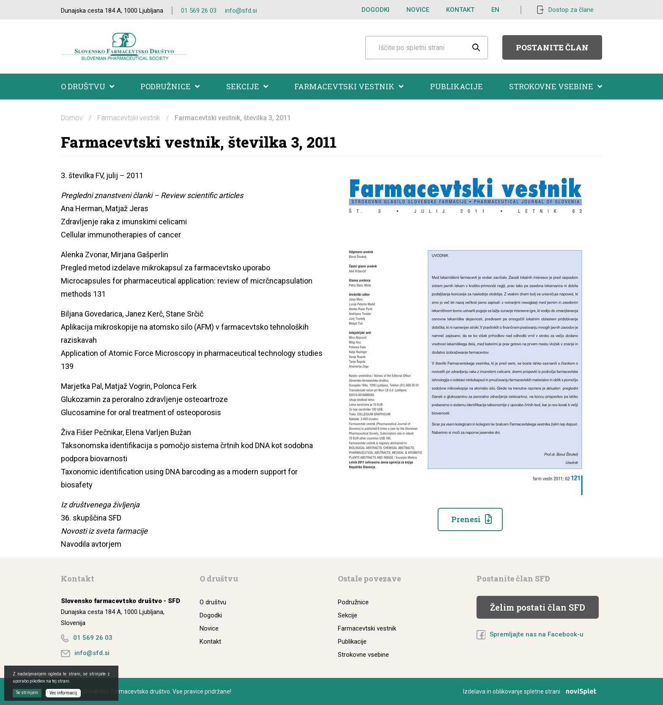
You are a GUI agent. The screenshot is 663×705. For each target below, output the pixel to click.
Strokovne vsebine (555, 86)
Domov (72, 118)
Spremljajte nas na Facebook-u (537, 634)
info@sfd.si (241, 10)
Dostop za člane (571, 10)
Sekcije (247, 86)
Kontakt (460, 10)
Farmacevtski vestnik (348, 86)
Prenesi (466, 519)
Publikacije (456, 86)
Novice (417, 10)
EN (495, 10)
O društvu (87, 86)
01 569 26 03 (198, 10)
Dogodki (375, 10)
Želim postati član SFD (537, 607)
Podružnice (170, 86)
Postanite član (552, 47)
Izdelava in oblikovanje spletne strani (532, 691)
